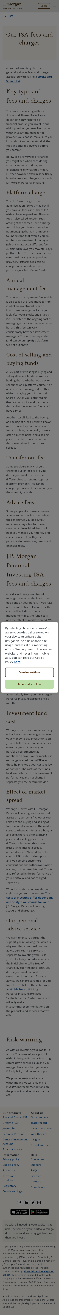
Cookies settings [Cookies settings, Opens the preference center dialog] (30, 672)
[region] (29, 657)
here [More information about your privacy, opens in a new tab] (17, 662)
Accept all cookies (29, 684)
